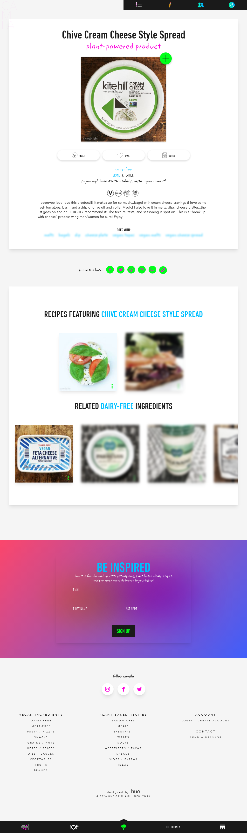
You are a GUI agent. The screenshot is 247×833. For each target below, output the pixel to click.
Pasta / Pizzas (41, 731)
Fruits (41, 764)
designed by (123, 792)
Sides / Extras (123, 759)
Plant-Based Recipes (123, 714)
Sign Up (123, 631)
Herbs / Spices (41, 748)
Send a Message (206, 737)
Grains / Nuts (41, 742)
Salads (123, 753)
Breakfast (123, 731)
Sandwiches (123, 720)
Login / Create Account (206, 720)
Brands (41, 770)
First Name (80, 608)
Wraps (123, 737)
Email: (77, 589)
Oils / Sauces (41, 753)
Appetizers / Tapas (123, 748)
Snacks (41, 737)
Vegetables (41, 759)
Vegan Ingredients (41, 714)
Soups (123, 742)
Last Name (130, 608)
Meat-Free (41, 726)
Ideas (123, 764)
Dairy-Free (41, 720)
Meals (123, 726)
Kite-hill (128, 175)
